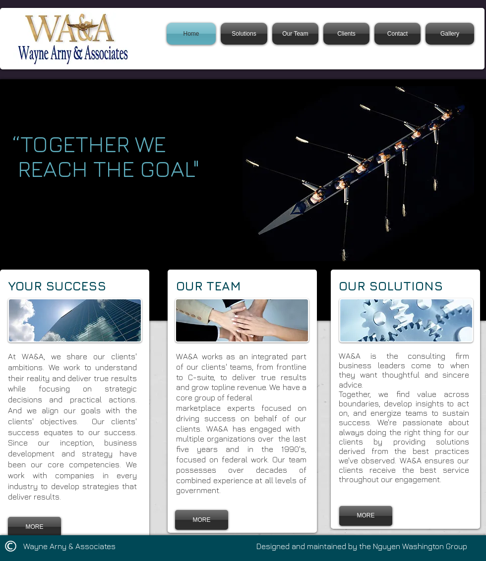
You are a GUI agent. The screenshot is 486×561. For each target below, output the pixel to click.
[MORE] (34, 527)
